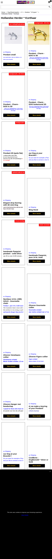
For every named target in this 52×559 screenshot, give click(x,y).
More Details (24, 515)
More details (11, 64)
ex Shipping (7, 52)
